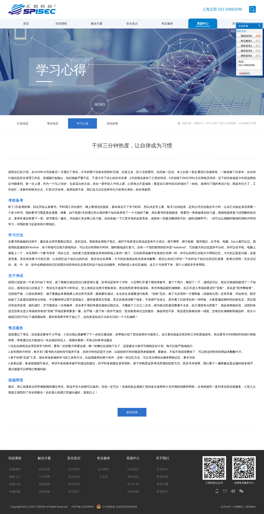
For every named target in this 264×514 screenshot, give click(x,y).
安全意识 (132, 23)
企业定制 (44, 469)
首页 (26, 23)
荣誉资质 (162, 476)
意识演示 (74, 491)
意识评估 (74, 484)
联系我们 (162, 491)
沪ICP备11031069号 (82, 506)
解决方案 (97, 23)
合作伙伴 (226, 506)
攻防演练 (44, 484)
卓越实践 (15, 491)
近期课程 (15, 469)
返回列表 (132, 412)
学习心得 (82, 123)
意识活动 (74, 476)
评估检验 (44, 491)
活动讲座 (112, 123)
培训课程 (61, 23)
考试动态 (52, 123)
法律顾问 (238, 506)
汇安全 (103, 476)
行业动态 (22, 123)
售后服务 (167, 23)
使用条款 (251, 506)
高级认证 (15, 484)
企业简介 (162, 469)
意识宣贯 (74, 469)
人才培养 (44, 476)
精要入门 (15, 476)
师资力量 (162, 484)
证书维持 (103, 469)
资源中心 (203, 23)
